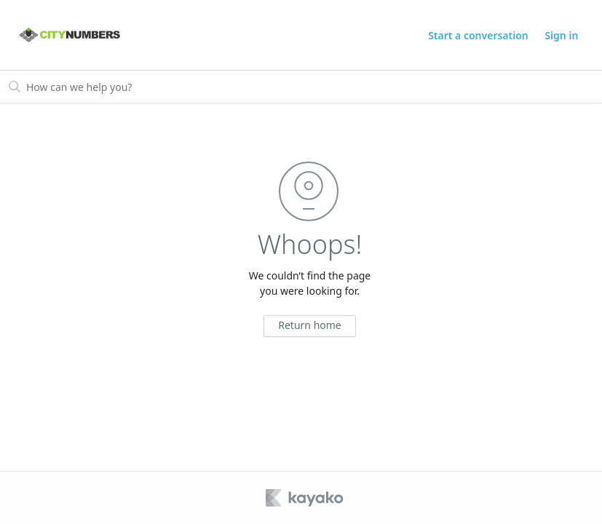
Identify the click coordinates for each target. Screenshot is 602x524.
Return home (309, 325)
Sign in (561, 35)
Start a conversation (478, 35)
